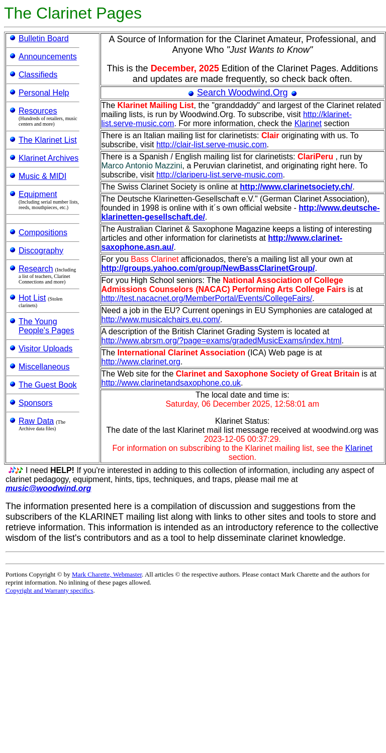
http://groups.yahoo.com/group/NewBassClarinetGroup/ (208, 268)
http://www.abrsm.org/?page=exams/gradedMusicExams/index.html (222, 340)
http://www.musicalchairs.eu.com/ (161, 319)
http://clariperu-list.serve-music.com (219, 174)
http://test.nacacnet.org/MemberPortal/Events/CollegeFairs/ (207, 298)
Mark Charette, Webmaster (107, 574)
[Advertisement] (121, 674)
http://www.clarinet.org (141, 361)
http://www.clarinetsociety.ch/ (296, 186)
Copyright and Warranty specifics (49, 590)
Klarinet (308, 123)
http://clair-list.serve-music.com (211, 144)
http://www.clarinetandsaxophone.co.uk (171, 383)
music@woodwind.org (48, 488)
